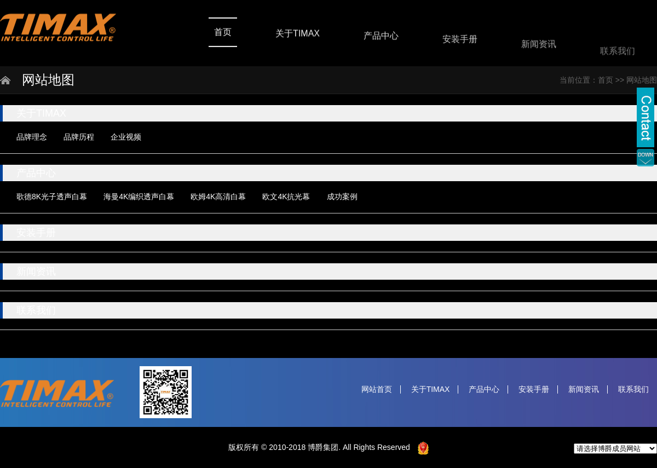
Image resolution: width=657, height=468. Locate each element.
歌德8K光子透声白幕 (51, 196)
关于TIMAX (297, 34)
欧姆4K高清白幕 (218, 196)
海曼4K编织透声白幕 (138, 196)
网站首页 (376, 389)
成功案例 (342, 196)
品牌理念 (31, 136)
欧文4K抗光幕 (286, 196)
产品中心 (381, 37)
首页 (223, 32)
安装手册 (459, 42)
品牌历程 (79, 136)
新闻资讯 (538, 48)
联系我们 (617, 56)
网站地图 (641, 80)
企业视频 (126, 136)
